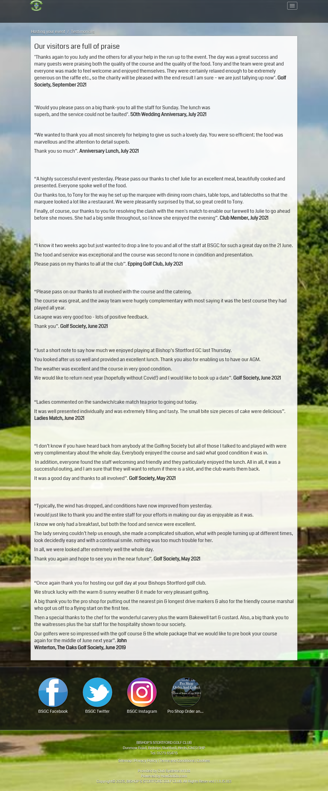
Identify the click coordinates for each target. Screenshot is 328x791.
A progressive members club (119, 5)
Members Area (208, 5)
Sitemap (125, 760)
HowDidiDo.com (174, 776)
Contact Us (269, 5)
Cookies (203, 760)
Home (58, 5)
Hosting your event (119, 17)
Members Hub (208, 17)
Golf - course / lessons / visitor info (58, 17)
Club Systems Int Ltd (174, 770)
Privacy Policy (145, 760)
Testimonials (83, 32)
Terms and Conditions (177, 760)
